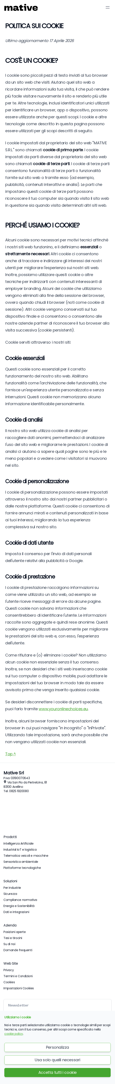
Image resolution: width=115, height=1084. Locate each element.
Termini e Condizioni (18, 976)
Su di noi (9, 944)
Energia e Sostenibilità (18, 906)
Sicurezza (10, 894)
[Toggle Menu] (107, 7)
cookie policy (13, 1034)
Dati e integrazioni (16, 912)
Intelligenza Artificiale (18, 843)
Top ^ (10, 754)
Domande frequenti (17, 950)
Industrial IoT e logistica (20, 849)
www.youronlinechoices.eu (63, 709)
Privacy (8, 970)
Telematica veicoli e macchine (25, 855)
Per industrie (12, 888)
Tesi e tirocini (12, 938)
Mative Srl (13, 773)
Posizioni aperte (14, 932)
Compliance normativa (20, 900)
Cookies (9, 982)
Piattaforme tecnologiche (22, 868)
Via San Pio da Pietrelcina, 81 (27, 782)
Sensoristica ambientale (20, 862)
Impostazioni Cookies (18, 988)
